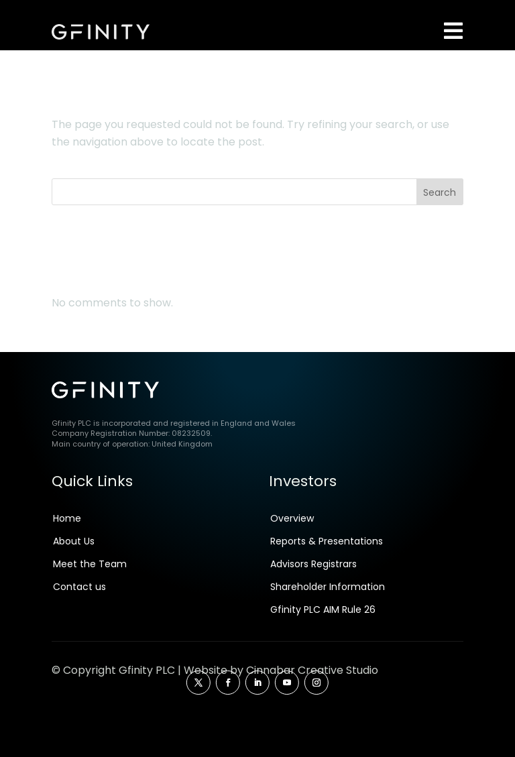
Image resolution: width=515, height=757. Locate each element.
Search (439, 215)
